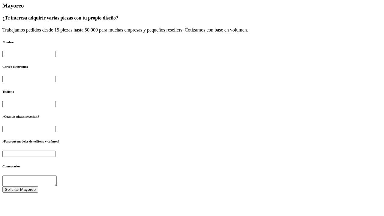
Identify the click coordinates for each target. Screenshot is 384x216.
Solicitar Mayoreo (20, 191)
